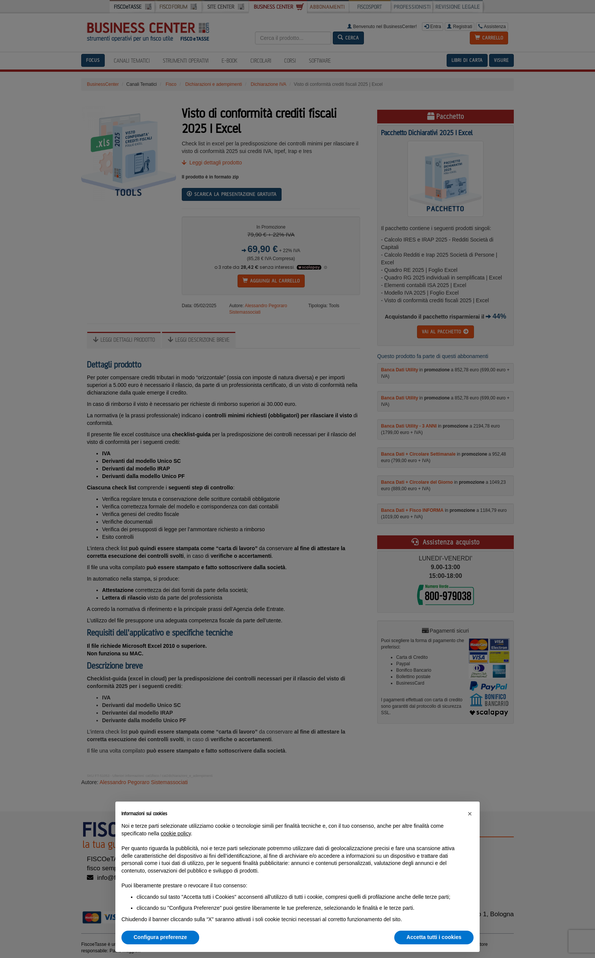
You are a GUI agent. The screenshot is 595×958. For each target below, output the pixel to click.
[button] (470, 814)
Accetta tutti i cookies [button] (433, 937)
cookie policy (176, 833)
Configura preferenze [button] (160, 937)
